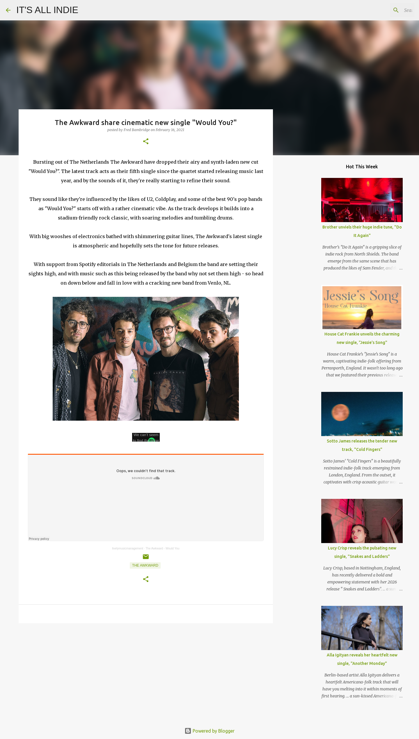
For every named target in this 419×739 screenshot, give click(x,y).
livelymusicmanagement (127, 548)
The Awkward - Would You (162, 548)
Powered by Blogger (209, 730)
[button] (145, 142)
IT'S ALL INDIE (47, 10)
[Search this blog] (383, 10)
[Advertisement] (145, 672)
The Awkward (145, 565)
